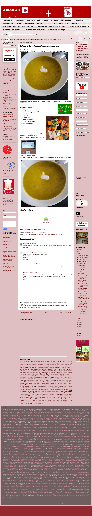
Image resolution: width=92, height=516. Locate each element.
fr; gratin (9, 446)
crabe (9, 427)
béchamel (40, 413)
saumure (6, 488)
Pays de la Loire (30, 389)
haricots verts (6, 453)
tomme (58, 492)
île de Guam (34, 403)
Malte (35, 383)
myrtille (41, 466)
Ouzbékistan (32, 387)
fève (35, 444)
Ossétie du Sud (54, 469)
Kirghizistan (65, 378)
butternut (41, 418)
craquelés (24, 427)
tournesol (82, 492)
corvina (61, 425)
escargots (65, 442)
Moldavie (22, 384)
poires (77, 475)
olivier (21, 469)
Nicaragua (65, 384)
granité (71, 449)
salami (82, 483)
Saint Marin (31, 394)
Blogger (62, 503)
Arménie (64, 363)
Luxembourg (40, 381)
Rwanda (37, 392)
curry (68, 428)
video (45, 495)
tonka (66, 492)
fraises (19, 446)
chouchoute (79, 422)
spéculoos (53, 489)
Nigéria (21, 386)
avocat (35, 412)
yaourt (82, 495)
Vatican (49, 400)
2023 (78, 318)
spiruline (58, 489)
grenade (86, 449)
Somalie (62, 395)
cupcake (54, 428)
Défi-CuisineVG (40, 439)
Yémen (65, 400)
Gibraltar (22, 375)
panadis (19, 471)
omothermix (26, 263)
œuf (88, 468)
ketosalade (5, 457)
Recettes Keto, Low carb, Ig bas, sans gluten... (19, 26)
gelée (75, 448)
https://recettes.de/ (57, 101)
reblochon (43, 480)
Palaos (44, 387)
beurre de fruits (84, 413)
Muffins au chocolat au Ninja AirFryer (83, 294)
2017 (78, 331)
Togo (45, 398)
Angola (21, 363)
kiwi (47, 457)
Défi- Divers (86, 435)
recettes (53, 480)
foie (72, 444)
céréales (18, 421)
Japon (41, 378)
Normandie (39, 386)
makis (10, 462)
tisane (34, 492)
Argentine (58, 363)
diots (45, 441)
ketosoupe (47, 234)
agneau (35, 409)
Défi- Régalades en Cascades (42, 438)
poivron (55, 477)
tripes (21, 494)
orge (45, 469)
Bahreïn (51, 364)
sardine (52, 485)
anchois (86, 409)
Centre (44, 369)
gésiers (4, 449)
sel (24, 488)
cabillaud (47, 418)
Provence (32, 391)
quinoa (6, 480)
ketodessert (53, 456)
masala (4, 463)
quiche (88, 478)
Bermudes (26, 366)
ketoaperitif (44, 456)
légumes (39, 459)
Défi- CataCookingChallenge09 (40, 433)
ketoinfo (71, 456)
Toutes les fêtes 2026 (8, 114)
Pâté (58, 472)
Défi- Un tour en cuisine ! (78, 438)
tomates (51, 492)
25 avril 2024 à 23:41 (35, 263)
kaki (14, 456)
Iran (65, 377)
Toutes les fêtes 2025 (8, 116)
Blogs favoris (75, 23)
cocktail (40, 424)
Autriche (27, 364)
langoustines (76, 457)
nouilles (70, 468)
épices (43, 442)
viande (38, 495)
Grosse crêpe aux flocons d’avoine (82, 289)
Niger (70, 384)
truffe (25, 494)
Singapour (45, 395)
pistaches (30, 475)
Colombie (23, 370)
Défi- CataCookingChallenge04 (42, 431)
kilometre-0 (26, 243)
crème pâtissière (62, 427)
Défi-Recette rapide (75, 439)
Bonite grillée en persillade (82, 281)
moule (72, 465)
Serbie (26, 395)
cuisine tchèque (45, 428)
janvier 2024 (82, 316)
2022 (78, 320)
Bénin (63, 367)
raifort (20, 480)
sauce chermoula (45, 486)
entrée (26, 442)
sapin (48, 485)
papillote (62, 471)
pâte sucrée (17, 474)
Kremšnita (61, 457)
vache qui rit (81, 494)
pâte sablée (9, 474)
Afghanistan (27, 361)
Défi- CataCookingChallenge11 (75, 433)
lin (27, 460)
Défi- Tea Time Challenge (65, 438)
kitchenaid (40, 457)
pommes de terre (85, 477)
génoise (80, 448)
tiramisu (29, 492)
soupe (56, 234)
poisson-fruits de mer (15, 477)
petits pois (87, 474)
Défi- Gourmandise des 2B (47, 436)
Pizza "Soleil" (6, 263)
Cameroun (22, 369)
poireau (71, 475)
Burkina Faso (51, 367)
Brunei (34, 367)
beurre (77, 413)
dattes (79, 428)
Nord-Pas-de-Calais (29, 386)
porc (6, 478)
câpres (66, 419)
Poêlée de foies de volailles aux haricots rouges (83, 285)
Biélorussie (44, 366)
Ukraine (34, 400)
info (36, 454)
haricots (85, 451)
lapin (8, 459)
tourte (86, 492)
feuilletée (29, 444)
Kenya (59, 378)
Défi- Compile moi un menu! (25, 435)
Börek (76, 415)
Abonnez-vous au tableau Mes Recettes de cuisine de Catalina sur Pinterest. (9, 138)
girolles (24, 449)
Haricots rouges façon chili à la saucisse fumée (9, 81)
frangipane (54, 446)
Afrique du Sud (35, 361)
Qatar (43, 391)
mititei (22, 465)
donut (63, 441)
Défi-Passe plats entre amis (63, 439)
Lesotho (42, 380)
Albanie (42, 361)
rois (58, 481)
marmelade (61, 462)
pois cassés (83, 475)
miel (5, 465)
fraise (14, 446)
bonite (72, 415)
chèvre (12, 422)
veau (13, 495)
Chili (60, 369)
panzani (53, 471)
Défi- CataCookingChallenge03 (24, 431)
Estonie (60, 372)
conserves (16, 425)
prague (44, 478)
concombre (77, 424)
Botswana (68, 366)
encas (4, 442)
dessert (33, 441)
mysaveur (47, 466)
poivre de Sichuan (47, 477)
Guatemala (40, 375)
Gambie (66, 374)
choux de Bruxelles (7, 424)
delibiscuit (19, 441)
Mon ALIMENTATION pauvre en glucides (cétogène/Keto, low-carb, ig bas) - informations (9, 119)
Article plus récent (26, 313)
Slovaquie (52, 395)
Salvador (58, 394)
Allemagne (56, 361)
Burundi (58, 367)
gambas (26, 448)
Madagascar (57, 381)
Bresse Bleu (48, 416)
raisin (25, 480)
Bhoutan (32, 366)
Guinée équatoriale (62, 375)
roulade (81, 481)
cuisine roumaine (35, 428)
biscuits (25, 415)
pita (35, 475)
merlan (60, 463)
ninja (12, 468)
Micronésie (60, 383)
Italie (30, 378)
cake (72, 418)
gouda (50, 449)
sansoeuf (33, 485)
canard (23, 419)
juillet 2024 (81, 265)
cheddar (85, 421)
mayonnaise (28, 463)
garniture (41, 448)
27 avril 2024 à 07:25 (32, 272)
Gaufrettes (64, 448)
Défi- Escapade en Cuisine (10, 436)
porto (11, 478)
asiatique (81, 410)
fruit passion (82, 446)
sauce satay (60, 486)
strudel (81, 489)
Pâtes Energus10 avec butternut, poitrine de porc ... (83, 298)
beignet (45, 413)
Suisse (25, 397)
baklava (86, 412)
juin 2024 (81, 267)
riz (34, 481)
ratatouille (31, 480)
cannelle (45, 419)
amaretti (76, 409)
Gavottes (70, 448)
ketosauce (12, 457)
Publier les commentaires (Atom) (34, 316)
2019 (78, 326)
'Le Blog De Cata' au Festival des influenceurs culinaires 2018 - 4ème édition (9, 125)
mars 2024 (81, 311)
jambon (74, 454)
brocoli (25, 234)
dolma (53, 441)
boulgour (22, 416)
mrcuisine (27, 466)
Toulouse (76, 492)
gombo (39, 449)
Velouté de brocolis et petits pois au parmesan (83, 277)
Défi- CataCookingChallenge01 (78, 430)
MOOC (48, 465)
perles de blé (58, 474)
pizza (39, 475)
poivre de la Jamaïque (38, 477)
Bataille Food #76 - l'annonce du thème (7, 260)
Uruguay (39, 400)
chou (60, 422)
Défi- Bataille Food (33, 430)
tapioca (58, 491)
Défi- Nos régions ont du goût (71, 436)
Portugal (25, 391)
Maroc (39, 383)
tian (18, 492)
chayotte (80, 421)
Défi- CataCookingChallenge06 (77, 431)
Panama (56, 387)
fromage (64, 446)
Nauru (59, 384)
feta (23, 444)
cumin (50, 428)
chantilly (53, 421)
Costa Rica (50, 370)
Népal (60, 386)
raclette (11, 480)
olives (16, 469)
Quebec (48, 391)
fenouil (19, 444)
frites (59, 446)
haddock (67, 451)
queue (84, 478)
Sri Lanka (63, 489)
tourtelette (4, 494)
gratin (75, 449)
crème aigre (36, 427)
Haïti (35, 377)
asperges (87, 410)
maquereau (49, 462)
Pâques (85, 471)
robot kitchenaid (44, 481)
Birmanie (38, 366)
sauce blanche (21, 486)
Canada (27, 369)
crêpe (70, 427)
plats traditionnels (58, 475)
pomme (71, 477)
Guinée (45, 375)
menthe (39, 463)
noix (27, 468)
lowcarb (46, 460)
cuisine (20, 428)
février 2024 (82, 313)
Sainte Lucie (52, 394)
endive (13, 442)
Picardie (50, 389)
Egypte (38, 372)
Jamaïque (37, 378)
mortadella (63, 465)
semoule (28, 488)
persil (68, 474)
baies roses (81, 412)
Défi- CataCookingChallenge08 (24, 433)
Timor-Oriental (40, 398)
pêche (47, 474)
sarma (57, 485)
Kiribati (71, 378)
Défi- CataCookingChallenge (61, 430)
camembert (6, 419)
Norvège (46, 386)
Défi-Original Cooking (49, 439)
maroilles (73, 462)
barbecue (25, 413)
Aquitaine (43, 363)
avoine (41, 412)
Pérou (38, 391)
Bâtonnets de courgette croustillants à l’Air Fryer (8, 267)
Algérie (48, 361)
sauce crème (53, 486)
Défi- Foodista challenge (33, 436)
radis (16, 480)
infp (40, 454)
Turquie (23, 400)
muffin (31, 466)
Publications (7, 20)
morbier (53, 465)
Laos (37, 380)
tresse (9, 494)
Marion (25, 272)
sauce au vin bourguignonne (11, 486)
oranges (40, 469)
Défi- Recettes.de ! (32, 234)
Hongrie (45, 377)
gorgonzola (44, 449)
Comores (29, 370)
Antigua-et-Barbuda (29, 363)
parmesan (52, 234)
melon (34, 463)
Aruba (70, 363)
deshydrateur (26, 441)
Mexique (53, 383)
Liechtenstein (68, 380)
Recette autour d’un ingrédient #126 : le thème (9, 256)
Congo (34, 370)
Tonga (49, 398)
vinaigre (64, 495)
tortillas (70, 492)
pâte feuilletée (81, 472)
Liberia (58, 380)
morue (68, 465)
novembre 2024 (82, 257)
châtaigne (75, 421)
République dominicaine (57, 392)
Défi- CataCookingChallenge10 (58, 433)
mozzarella (20, 466)
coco (44, 424)
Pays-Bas (38, 389)
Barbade (62, 364)
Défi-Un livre (12, 441)
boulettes (16, 416)
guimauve (32, 451)
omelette (30, 469)
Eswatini (65, 372)
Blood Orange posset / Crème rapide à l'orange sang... (83, 308)
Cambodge (68, 367)
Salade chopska (6, 79)
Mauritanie (46, 383)
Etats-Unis (87, 442)
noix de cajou (33, 468)
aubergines (11, 412)
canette (40, 419)
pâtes (23, 474)
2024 (78, 253)
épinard (49, 442)
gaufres (58, 448)
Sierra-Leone (39, 395)
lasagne (16, 459)
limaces (8, 460)
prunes (64, 478)
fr (37, 234)
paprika (80, 471)
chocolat (38, 423)
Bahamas (46, 364)
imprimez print (46, 222)
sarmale (63, 485)
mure (37, 466)
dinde (40, 441)
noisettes (21, 468)
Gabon (61, 374)
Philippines (44, 389)
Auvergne (34, 364)
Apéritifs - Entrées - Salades (12, 23)
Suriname (31, 397)
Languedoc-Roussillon (30, 380)
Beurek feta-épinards (83, 291)
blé (41, 415)
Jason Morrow (51, 503)
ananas (81, 409)
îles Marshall (40, 403)
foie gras (78, 444)
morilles (58, 465)
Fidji (31, 374)
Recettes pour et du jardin (35, 30)
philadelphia (7, 475)
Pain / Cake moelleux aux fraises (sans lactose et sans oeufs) (9, 76)
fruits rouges (9, 448)
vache (74, 494)
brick (64, 416)
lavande (21, 459)
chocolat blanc (48, 422)
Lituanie (27, 381)
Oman (65, 386)
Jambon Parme (81, 454)
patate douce (48, 472)
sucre (4, 491)
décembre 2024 (82, 255)
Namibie (54, 384)
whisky (74, 495)
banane (4, 413)
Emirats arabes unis (46, 372)
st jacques (69, 489)
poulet (38, 478)
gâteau (50, 448)
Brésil (39, 367)
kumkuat (66, 457)
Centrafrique (38, 369)
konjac (51, 457)
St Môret (76, 489)
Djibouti (28, 372)
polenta (60, 477)
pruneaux (59, 478)
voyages (70, 495)
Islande (21, 378)
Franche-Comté (54, 374)
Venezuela (55, 400)
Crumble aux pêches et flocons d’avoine (8, 236)
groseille (14, 451)
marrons (78, 462)
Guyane (21, 377)
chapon (64, 421)
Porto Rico (16, 478)
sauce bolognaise (29, 486)
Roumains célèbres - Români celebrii (7, 104)
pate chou (69, 472)
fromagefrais (74, 446)
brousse (86, 416)
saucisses (75, 486)
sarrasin (69, 485)
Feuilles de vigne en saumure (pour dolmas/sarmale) (7, 68)
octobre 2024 (82, 259)
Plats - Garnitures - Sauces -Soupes (38, 23)
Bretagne (28, 367)
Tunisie (63, 398)
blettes (45, 415)
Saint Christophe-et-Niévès (36, 483)
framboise (30, 446)
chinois (32, 422)
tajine (48, 491)
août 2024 (81, 263)
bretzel (59, 416)
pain (78, 469)
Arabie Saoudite (50, 363)
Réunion (66, 392)
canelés (35, 419)
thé (10, 492)
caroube (83, 419)
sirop (68, 488)
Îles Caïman (61, 401)
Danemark (22, 372)
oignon (6, 469)
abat (3, 409)
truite (29, 494)
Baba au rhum (54, 412)
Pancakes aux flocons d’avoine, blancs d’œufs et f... (83, 303)
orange (35, 469)
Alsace (63, 361)
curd (64, 428)
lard (11, 459)
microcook (74, 463)
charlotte (69, 421)
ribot (22, 481)
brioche (69, 416)
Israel (26, 378)
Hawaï (31, 377)
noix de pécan (42, 468)
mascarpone (10, 463)
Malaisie (69, 381)
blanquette (37, 415)
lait (70, 457)
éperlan (38, 442)
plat (49, 475)
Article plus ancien (66, 313)
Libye (63, 380)
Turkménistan (69, 398)
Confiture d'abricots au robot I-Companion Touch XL (9, 240)
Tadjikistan (59, 397)
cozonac (4, 427)
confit (87, 424)
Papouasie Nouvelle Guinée (65, 387)
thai (87, 491)
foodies (84, 444)
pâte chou (74, 472)
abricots (14, 409)
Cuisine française (26, 428)
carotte (76, 419)
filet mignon (52, 444)
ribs (25, 481)
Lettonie (47, 380)
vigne (55, 495)
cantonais (57, 419)
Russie (30, 392)
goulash (54, 449)
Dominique (33, 372)
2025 (78, 251)
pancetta (40, 471)
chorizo (54, 422)
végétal (60, 234)
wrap (78, 495)
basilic (29, 413)
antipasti (26, 410)
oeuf (84, 468)
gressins (4, 451)
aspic (6, 412)
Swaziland (43, 397)
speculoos (47, 489)
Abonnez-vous (9, 59)
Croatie (57, 370)
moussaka (82, 465)
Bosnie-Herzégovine (59, 366)
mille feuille (10, 465)
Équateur (37, 401)
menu (45, 463)
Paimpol (73, 469)
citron (28, 424)
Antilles (36, 363)
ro (38, 481)
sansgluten (17, 485)
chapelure (59, 421)
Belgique (68, 364)
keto (36, 456)
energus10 (19, 442)
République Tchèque (45, 392)
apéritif (32, 410)
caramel (71, 419)
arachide (54, 410)
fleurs (68, 444)
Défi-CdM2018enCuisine (17, 439)
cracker (13, 427)
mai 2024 (81, 269)
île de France (27, 403)
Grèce (33, 375)
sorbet (22, 489)
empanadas (86, 441)
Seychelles (32, 395)
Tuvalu (28, 400)
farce (15, 444)
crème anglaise (43, 427)
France (43, 374)
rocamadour (53, 481)
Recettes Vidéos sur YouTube (13, 30)
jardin (6, 456)
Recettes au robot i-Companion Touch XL (52, 26)
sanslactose (26, 485)
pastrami (41, 472)
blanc (31, 415)
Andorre (69, 361)
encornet (8, 442)
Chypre (70, 369)
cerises (23, 421)
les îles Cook (30, 401)
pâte (54, 472)
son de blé (17, 489)
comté (71, 424)
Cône (83, 424)
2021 (78, 322)
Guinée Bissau (52, 375)
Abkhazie (21, 361)
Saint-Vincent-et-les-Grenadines (42, 394)
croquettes (11, 428)
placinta (44, 475)
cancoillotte (29, 419)
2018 (78, 329)
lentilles (46, 459)
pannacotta (46, 471)
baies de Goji (75, 412)
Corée (44, 370)
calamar (77, 418)
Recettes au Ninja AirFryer (79, 26)
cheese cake (6, 422)
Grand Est (28, 375)
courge (78, 425)
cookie (22, 425)
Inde (51, 377)
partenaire (22, 472)
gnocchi (34, 449)
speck (42, 489)
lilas (5, 460)
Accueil (45, 313)
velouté (25, 495)
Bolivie (50, 366)
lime (13, 460)
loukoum (42, 460)
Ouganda (25, 387)
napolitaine (59, 466)
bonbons (66, 415)
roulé (86, 481)
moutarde (7, 466)
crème (29, 427)
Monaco (28, 384)
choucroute (86, 422)
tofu (38, 492)
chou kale (66, 422)
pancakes (35, 471)
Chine (64, 369)
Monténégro (40, 384)
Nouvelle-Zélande (53, 386)
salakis (78, 483)
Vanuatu (44, 400)
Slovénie (57, 395)
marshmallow (85, 462)
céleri (88, 419)
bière (15, 415)
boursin (33, 416)
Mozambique (48, 384)
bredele (38, 416)
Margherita (55, 462)
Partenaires (79, 20)
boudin (10, 416)
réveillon (86, 480)
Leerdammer (26, 459)
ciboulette (20, 424)
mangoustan (37, 462)
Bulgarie (44, 367)
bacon (59, 412)
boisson (55, 415)
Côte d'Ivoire (68, 370)
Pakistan (39, 387)
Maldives (26, 383)
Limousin (22, 381)
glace (29, 449)
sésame (44, 488)
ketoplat (83, 456)
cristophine (87, 427)
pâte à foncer (63, 472)
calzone (82, 418)
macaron (69, 460)
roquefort (67, 481)
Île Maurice (48, 401)
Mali (31, 383)
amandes (68, 409)
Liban (52, 380)
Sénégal (53, 397)
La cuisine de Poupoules (29, 252)
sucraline (86, 489)
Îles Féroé (67, 401)
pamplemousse (12, 471)
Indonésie (57, 377)
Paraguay (22, 389)
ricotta (30, 481)
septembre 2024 (83, 261)
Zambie (70, 400)
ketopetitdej (76, 456)
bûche (13, 418)
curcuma (59, 428)
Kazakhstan (54, 378)
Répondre (25, 247)
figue (42, 444)
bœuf (50, 415)
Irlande (69, 377)
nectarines (73, 466)
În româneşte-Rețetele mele (9, 108)
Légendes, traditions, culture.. (61, 20)
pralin (48, 478)
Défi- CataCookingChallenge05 (59, 431)
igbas (53, 453)
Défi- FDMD (21, 436)
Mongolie (34, 384)
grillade (9, 451)
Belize (21, 366)
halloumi (75, 451)
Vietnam (60, 400)
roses (72, 481)
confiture (5, 425)
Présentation (19, 20)
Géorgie (26, 377)
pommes (77, 477)
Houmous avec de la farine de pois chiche (9, 271)
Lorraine (33, 381)
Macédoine (50, 381)
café (60, 418)
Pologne (66, 389)
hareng (80, 451)
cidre (24, 424)
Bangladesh (56, 364)
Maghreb (64, 381)
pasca (30, 472)
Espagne (54, 372)
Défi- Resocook (54, 438)
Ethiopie (27, 374)
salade (71, 483)
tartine (74, 491)
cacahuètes (53, 418)
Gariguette (36, 448)
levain (68, 459)
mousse (87, 465)
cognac (51, 424)
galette (20, 448)
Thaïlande (32, 398)
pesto (73, 474)
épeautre (33, 442)
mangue (43, 462)
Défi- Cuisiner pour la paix (44, 435)
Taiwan (69, 397)
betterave (71, 413)
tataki (79, 491)
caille (64, 418)
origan (49, 469)
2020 (78, 324)
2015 (78, 335)
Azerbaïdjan (40, 364)
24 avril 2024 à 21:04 (34, 243)
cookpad (33, 425)
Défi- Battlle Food (46, 430)
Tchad (26, 398)
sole (8, 489)
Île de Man (55, 401)
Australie (21, 364)
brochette (75, 416)
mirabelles (16, 465)
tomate (45, 492)
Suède (36, 397)
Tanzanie (22, 398)
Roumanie (64, 391)
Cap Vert (33, 369)
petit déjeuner (79, 474)
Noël (16, 468)
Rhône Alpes (55, 391)
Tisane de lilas (6, 244)
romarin (62, 481)
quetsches (78, 478)
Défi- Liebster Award (59, 436)
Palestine (50, 387)
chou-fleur (72, 422)
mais (5, 462)
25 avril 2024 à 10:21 (41, 252)
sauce (74, 485)
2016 (78, 333)
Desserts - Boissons (61, 23)
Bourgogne (22, 367)
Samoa (63, 394)
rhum (17, 481)
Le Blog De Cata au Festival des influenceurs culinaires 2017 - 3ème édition (9, 129)
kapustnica (19, 456)
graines (59, 449)
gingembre (19, 449)
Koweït (22, 380)
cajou (68, 418)
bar (15, 413)
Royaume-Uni (23, 392)
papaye (57, 471)
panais (24, 471)
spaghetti (38, 489)
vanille (87, 494)
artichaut (71, 410)
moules (76, 465)
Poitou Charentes (58, 389)
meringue (55, 463)
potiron (32, 478)
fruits (88, 446)
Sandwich (9, 485)
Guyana (69, 375)
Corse (39, 370)
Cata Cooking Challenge (56, 30)
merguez (49, 463)
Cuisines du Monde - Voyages (37, 20)
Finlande (36, 374)
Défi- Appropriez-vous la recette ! (18, 430)
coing (56, 424)
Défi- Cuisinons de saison (63, 435)
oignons (11, 469)
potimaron (27, 478)
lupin (51, 460)
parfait (9, 472)
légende (32, 459)
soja (4, 489)
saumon (87, 486)
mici (69, 463)
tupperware (39, 494)
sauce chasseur (37, 486)
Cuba (62, 370)
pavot (28, 474)
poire (66, 475)
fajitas (11, 444)
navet (68, 466)
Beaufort (34, 413)
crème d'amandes (52, 427)
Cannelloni (51, 419)
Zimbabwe (23, 401)
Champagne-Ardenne (52, 369)
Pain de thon (81, 273)
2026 (78, 249)
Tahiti (65, 397)
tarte (63, 491)
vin (59, 495)
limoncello (17, 460)
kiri (30, 457)
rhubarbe (12, 481)
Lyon (46, 381)
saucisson (82, 486)
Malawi (21, 383)
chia (18, 422)
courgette (85, 425)
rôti (76, 481)
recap (48, 480)
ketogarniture (64, 456)
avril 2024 (81, 272)
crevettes (76, 427)
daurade (84, 428)
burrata (31, 418)
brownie (4, 418)
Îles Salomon (21, 454)
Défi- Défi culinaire (78, 435)
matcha (16, 463)
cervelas (29, 421)
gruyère (20, 451)
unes (65, 494)
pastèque (36, 472)
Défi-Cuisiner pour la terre (30, 439)
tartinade (69, 491)
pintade (25, 475)
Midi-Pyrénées (67, 383)
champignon (46, 421)
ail (39, 409)
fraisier (25, 446)
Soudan (68, 395)
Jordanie (48, 378)
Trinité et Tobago (55, 398)
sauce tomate (67, 486)
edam (67, 441)
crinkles (82, 427)
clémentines (34, 424)
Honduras (39, 377)
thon (14, 492)
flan (63, 444)
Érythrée (42, 401)
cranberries (18, 427)
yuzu (5, 497)
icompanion (41, 234)
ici (44, 229)
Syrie (48, 397)
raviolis (36, 480)
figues (46, 444)
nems (77, 466)
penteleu (52, 474)
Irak (61, 377)
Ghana (70, 374)
